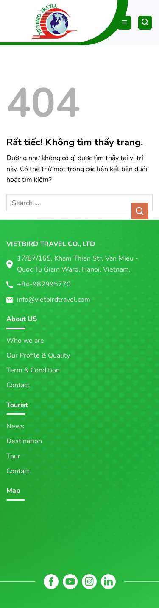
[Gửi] (139, 211)
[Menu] (124, 23)
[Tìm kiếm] (145, 23)
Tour (13, 456)
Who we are (25, 340)
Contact (18, 385)
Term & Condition (33, 370)
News (15, 426)
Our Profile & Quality (38, 355)
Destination (24, 441)
